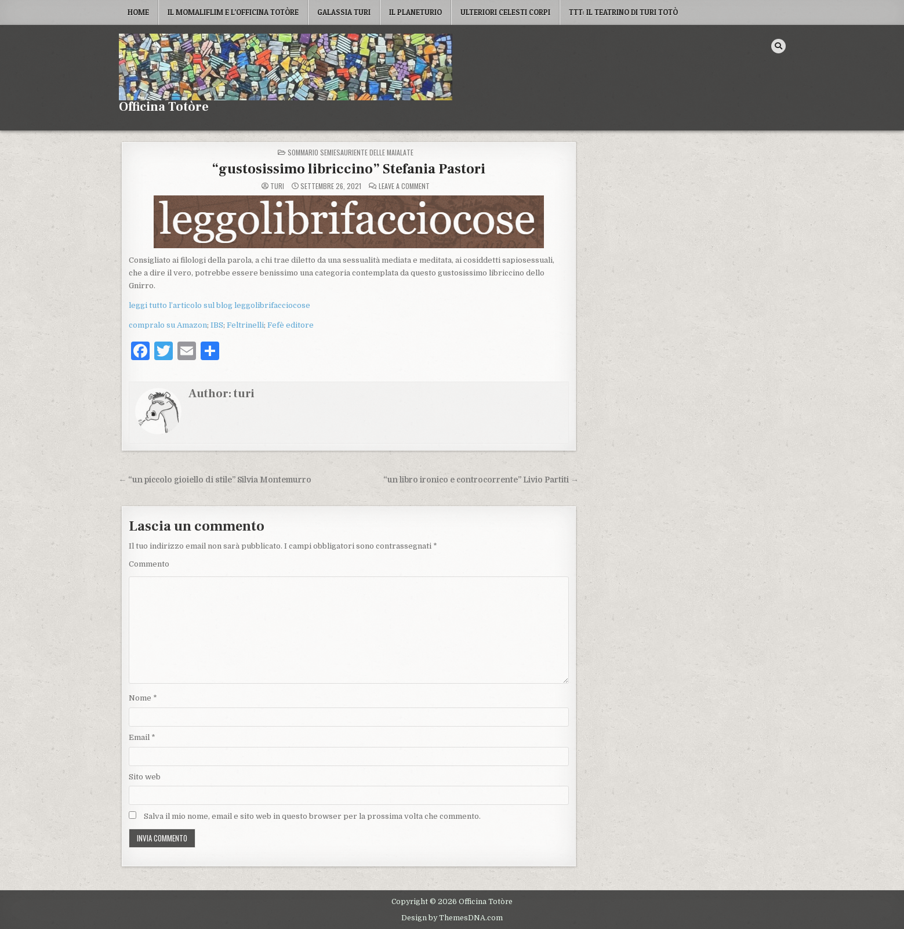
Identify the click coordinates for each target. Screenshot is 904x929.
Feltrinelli (245, 325)
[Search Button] (778, 46)
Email (142, 737)
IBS (216, 325)
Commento (149, 564)
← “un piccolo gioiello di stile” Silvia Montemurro (215, 480)
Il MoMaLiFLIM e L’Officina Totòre (233, 12)
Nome (143, 698)
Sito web (145, 776)
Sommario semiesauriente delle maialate (350, 152)
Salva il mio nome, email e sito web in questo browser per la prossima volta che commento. (312, 816)
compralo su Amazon (168, 325)
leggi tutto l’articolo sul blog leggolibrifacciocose (219, 305)
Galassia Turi (344, 12)
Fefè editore (290, 325)
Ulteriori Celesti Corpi (505, 12)
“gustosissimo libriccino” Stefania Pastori (348, 169)
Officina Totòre (164, 107)
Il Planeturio (415, 12)
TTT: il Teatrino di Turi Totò (623, 12)
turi (277, 186)
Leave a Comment (404, 186)
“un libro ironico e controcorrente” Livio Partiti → (481, 480)
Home (138, 12)
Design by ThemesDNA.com (452, 918)
